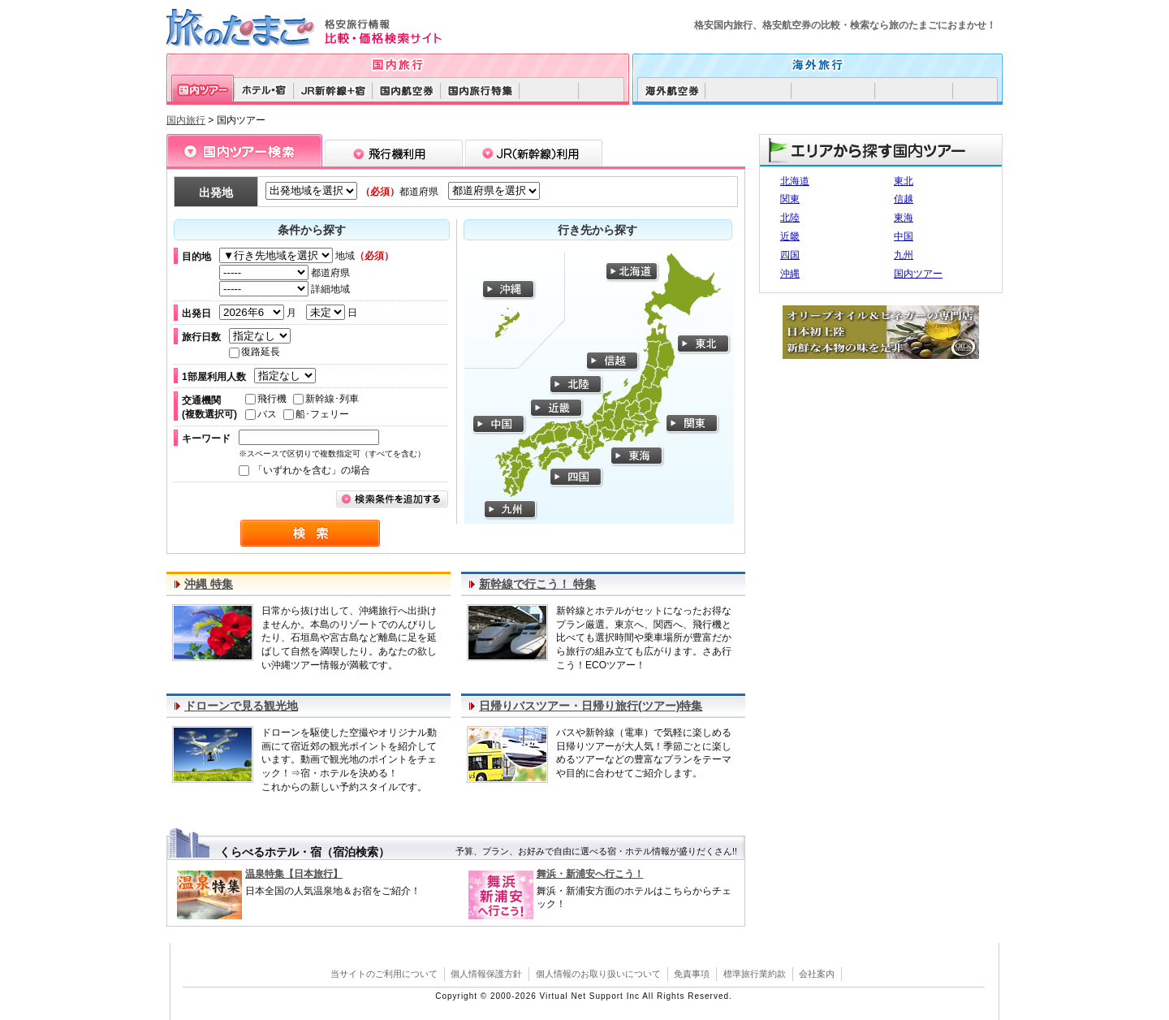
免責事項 (692, 974)
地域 (306, 255)
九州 (903, 255)
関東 (790, 199)
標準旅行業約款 (754, 974)
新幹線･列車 (326, 398)
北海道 (794, 181)
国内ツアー (918, 273)
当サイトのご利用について (384, 974)
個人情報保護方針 (486, 974)
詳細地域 (284, 289)
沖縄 (790, 273)
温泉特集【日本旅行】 (294, 874)
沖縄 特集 (208, 583)
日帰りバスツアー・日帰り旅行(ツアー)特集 (590, 705)
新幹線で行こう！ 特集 (537, 583)
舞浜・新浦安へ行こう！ (590, 874)
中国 (903, 236)
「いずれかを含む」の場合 (304, 470)
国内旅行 (185, 120)
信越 (903, 199)
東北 (903, 181)
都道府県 (284, 273)
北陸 (790, 217)
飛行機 (266, 398)
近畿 (790, 236)
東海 (903, 217)
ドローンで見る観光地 (241, 705)
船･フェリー (316, 414)
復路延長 (254, 351)
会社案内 (817, 974)
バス (261, 414)
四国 (790, 255)
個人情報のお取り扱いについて (598, 974)
